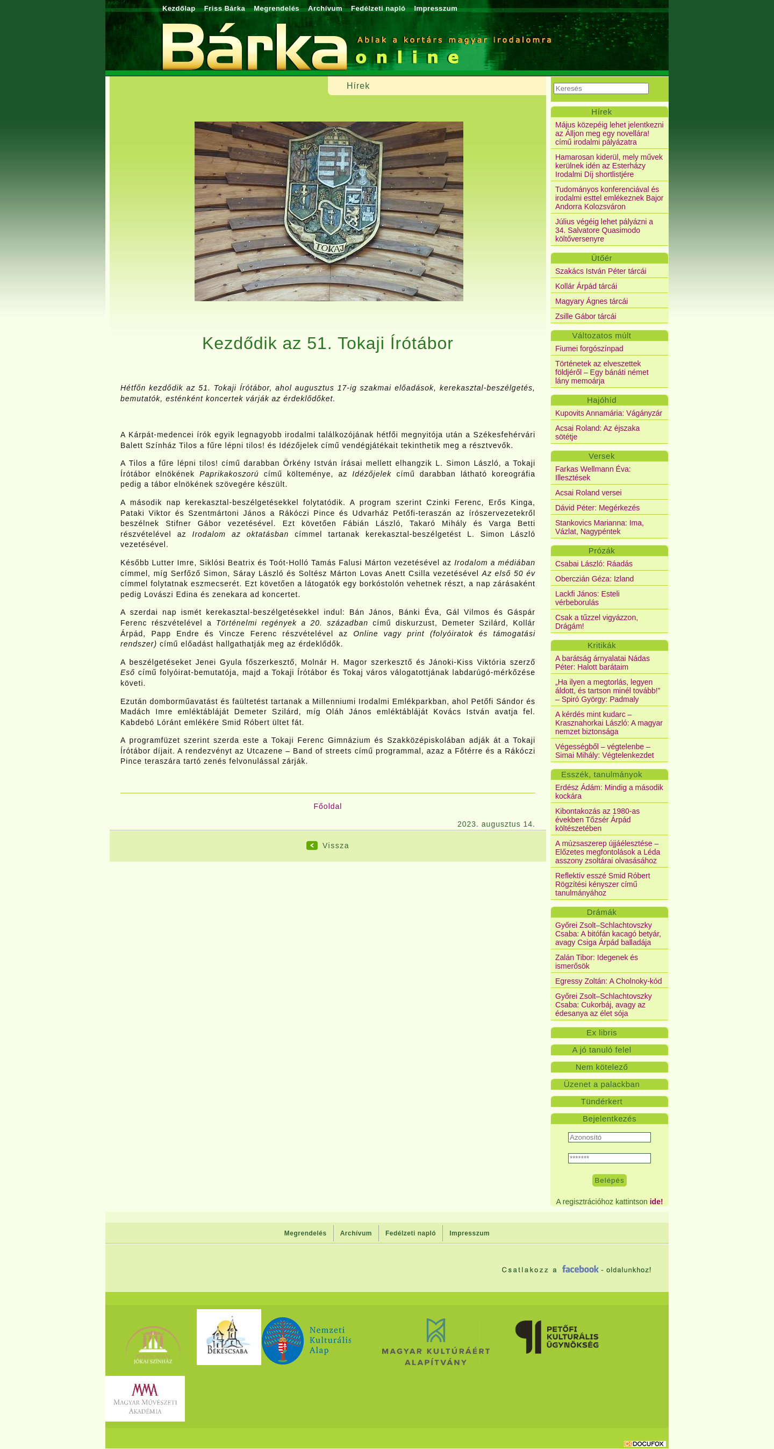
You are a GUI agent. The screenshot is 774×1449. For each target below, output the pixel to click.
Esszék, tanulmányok (601, 774)
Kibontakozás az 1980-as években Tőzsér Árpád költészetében (597, 820)
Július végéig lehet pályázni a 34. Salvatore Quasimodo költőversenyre (604, 230)
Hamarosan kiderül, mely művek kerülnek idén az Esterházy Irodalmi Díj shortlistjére (609, 166)
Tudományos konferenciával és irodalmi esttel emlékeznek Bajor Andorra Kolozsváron (609, 198)
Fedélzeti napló (378, 8)
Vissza (335, 845)
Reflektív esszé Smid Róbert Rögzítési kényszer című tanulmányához (602, 884)
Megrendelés (276, 8)
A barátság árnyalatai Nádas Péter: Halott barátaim (602, 662)
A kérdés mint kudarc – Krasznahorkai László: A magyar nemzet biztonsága (609, 723)
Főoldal (328, 806)
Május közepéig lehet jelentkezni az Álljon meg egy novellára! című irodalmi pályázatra (609, 133)
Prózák (602, 550)
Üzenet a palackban (602, 1084)
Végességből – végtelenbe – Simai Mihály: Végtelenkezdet (604, 750)
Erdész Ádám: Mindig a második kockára (609, 791)
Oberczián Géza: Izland (594, 578)
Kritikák (601, 645)
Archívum (325, 8)
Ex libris (601, 1032)
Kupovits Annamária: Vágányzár (608, 413)
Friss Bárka (224, 8)
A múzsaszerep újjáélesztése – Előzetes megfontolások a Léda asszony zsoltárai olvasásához (607, 852)
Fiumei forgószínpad (589, 348)
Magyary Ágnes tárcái (591, 301)
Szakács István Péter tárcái (601, 271)
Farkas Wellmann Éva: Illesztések (593, 473)
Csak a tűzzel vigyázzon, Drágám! (596, 621)
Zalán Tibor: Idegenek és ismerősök (596, 961)
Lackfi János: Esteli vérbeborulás (587, 598)
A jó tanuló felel (601, 1049)
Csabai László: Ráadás (594, 563)
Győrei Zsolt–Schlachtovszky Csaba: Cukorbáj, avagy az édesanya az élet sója (603, 1005)
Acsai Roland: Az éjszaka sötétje (597, 432)
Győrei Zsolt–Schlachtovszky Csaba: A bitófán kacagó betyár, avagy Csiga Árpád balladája (608, 934)
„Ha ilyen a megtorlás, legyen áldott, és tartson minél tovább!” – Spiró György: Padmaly (607, 691)
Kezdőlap (179, 8)
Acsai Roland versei (588, 492)
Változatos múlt (601, 335)
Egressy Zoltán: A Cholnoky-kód (608, 981)
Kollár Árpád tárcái (586, 286)
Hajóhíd (602, 399)
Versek (602, 455)
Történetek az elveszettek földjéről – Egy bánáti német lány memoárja (602, 372)
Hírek (601, 111)
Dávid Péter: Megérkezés (597, 507)
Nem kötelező (602, 1066)
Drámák (602, 912)
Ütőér (601, 257)
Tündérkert (602, 1101)
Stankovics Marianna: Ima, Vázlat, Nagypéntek (599, 527)
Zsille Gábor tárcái (586, 316)
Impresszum (435, 8)
